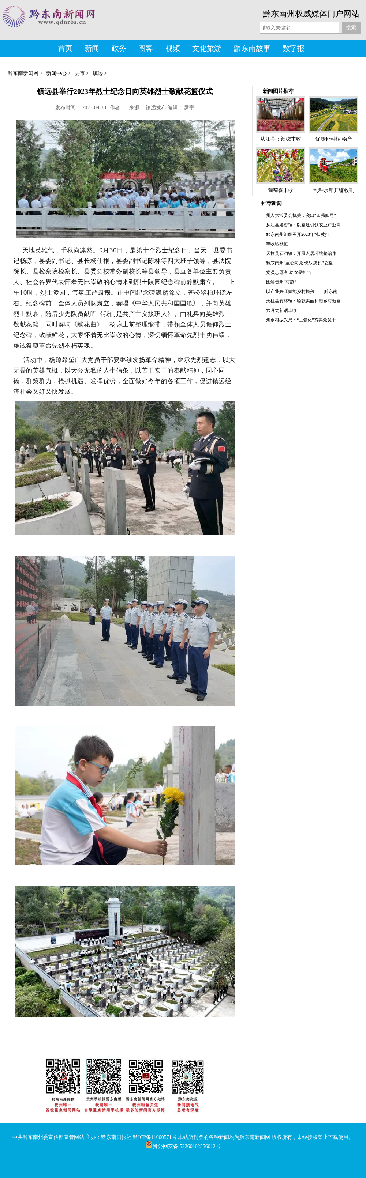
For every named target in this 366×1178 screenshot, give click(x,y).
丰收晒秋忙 (277, 243)
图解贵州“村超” (281, 281)
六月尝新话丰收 (281, 310)
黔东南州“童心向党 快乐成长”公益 (299, 262)
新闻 (92, 48)
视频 (172, 48)
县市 (80, 73)
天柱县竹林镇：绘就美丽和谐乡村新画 (303, 300)
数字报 (294, 48)
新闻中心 (56, 73)
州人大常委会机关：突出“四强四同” (301, 215)
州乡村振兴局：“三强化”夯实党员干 (301, 319)
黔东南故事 (252, 48)
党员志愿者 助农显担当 (288, 272)
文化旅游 (206, 48)
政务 (119, 48)
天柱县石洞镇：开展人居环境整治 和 (301, 253)
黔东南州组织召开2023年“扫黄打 (297, 234)
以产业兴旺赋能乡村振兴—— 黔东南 (301, 291)
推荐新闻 (271, 203)
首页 (65, 48)
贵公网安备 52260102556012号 (183, 1146)
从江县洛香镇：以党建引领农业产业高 (303, 224)
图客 (145, 48)
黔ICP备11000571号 (154, 1137)
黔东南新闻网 (23, 73)
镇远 (98, 73)
